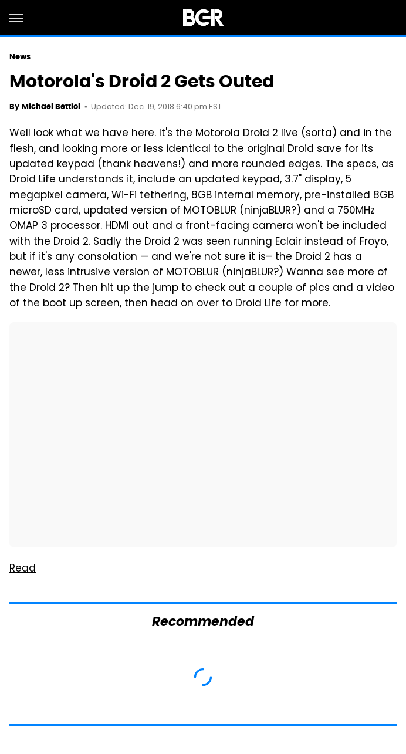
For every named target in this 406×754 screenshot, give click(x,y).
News (20, 57)
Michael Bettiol (51, 106)
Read (22, 569)
